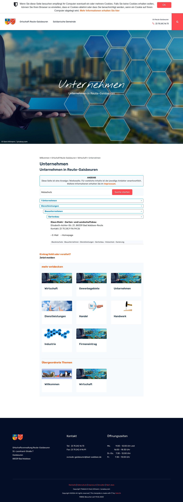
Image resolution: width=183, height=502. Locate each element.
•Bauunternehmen (71, 242)
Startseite (72, 485)
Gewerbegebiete (89, 288)
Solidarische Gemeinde (64, 21)
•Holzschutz (109, 242)
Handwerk (120, 316)
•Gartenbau (99, 242)
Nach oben (110, 485)
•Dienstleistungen (86, 242)
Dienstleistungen (55, 316)
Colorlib (118, 493)
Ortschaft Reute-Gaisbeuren (34, 21)
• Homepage (67, 235)
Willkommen (45, 158)
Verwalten (101, 485)
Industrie (50, 344)
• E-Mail (55, 235)
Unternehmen (122, 288)
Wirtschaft (82, 158)
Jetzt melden (47, 257)
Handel (83, 316)
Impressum (92, 485)
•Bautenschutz (57, 242)
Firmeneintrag (88, 344)
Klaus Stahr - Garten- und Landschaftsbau (73, 222)
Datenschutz (82, 485)
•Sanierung (119, 242)
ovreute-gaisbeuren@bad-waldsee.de (84, 457)
